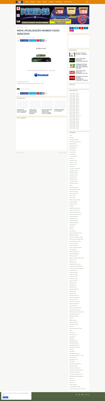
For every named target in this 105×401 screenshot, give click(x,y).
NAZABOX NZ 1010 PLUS (74, 301)
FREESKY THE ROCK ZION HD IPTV (76, 258)
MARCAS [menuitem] (32, 2)
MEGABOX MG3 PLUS (73, 289)
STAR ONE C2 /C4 (73, 334)
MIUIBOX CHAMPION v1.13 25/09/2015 (59, 110)
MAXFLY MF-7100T (73, 276)
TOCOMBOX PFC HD (73, 359)
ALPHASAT (71, 137)
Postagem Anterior (20, 152)
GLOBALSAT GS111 (73, 270)
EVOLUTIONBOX (72, 249)
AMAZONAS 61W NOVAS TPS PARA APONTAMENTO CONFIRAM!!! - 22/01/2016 (82, 78)
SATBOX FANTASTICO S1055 (75, 328)
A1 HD (70, 135)
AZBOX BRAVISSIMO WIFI (74, 189)
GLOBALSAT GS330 (73, 274)
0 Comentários (31, 37)
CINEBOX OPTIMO (73, 218)
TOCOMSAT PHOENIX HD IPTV (75, 374)
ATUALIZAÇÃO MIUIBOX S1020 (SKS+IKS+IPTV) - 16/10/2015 (33, 111)
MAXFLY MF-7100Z (73, 278)
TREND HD (71, 378)
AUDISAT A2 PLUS (73, 162)
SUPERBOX (71, 339)
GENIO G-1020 (72, 260)
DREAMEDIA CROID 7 (74, 235)
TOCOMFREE (72, 361)
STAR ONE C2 (72, 332)
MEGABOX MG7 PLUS (73, 295)
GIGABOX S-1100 (73, 262)
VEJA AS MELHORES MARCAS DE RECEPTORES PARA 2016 (82, 60)
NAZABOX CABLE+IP (73, 299)
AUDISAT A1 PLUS (73, 160)
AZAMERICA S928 (73, 181)
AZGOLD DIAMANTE (73, 193)
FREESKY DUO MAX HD (74, 251)
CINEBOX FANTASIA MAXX (75, 212)
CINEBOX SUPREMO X (74, 222)
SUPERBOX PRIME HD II (74, 345)
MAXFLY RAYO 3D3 (73, 280)
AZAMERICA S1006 (73, 173)
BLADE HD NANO (73, 204)
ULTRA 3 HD (72, 382)
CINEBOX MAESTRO (73, 216)
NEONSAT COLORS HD (74, 303)
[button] (5, 397)
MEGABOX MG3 (72, 287)
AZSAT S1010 (72, 198)
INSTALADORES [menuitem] (68, 2)
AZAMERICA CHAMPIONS (74, 168)
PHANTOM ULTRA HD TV (74, 314)
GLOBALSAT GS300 (73, 272)
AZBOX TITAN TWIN (73, 191)
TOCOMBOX (72, 351)
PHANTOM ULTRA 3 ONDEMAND (76, 312)
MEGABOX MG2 (72, 285)
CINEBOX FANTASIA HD (74, 210)
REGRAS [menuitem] (45, 2)
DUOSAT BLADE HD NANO (75, 241)
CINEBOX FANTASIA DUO (74, 208)
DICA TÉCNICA (72, 231)
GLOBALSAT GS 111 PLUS (74, 264)
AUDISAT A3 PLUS (73, 164)
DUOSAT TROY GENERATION (75, 247)
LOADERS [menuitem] (51, 2)
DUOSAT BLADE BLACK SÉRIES (76, 237)
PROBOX (71, 318)
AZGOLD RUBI (72, 195)
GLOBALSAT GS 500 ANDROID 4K (76, 268)
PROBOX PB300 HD (73, 322)
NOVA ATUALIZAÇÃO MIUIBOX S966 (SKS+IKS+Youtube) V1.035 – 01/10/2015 (47, 111)
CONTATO (71, 227)
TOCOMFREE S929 (73, 366)
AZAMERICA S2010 (73, 175)
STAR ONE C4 (72, 337)
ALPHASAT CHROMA (73, 139)
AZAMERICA (72, 166)
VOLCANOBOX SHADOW (74, 386)
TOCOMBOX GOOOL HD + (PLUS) (76, 355)
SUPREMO (71, 349)
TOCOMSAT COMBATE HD (75, 368)
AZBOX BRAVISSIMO (73, 187)
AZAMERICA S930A (73, 183)
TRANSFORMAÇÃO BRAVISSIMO (76, 376)
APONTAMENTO (72, 148)
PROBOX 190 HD (73, 320)
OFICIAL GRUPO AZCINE (74, 310)
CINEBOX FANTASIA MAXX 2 (75, 214)
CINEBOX (71, 206)
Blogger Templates (25, 399)
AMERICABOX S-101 (73, 146)
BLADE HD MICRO (73, 202)
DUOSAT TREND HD (73, 245)
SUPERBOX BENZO (73, 341)
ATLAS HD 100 (72, 152)
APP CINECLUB (72, 150)
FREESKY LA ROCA (73, 256)
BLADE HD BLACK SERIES (74, 200)
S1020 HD (27, 89)
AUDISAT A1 (72, 158)
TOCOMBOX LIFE (73, 357)
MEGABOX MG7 (72, 293)
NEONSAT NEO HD (73, 305)
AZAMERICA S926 (73, 179)
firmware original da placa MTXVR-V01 (77, 388)
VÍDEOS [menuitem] (38, 2)
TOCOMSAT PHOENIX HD (74, 372)
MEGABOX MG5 (72, 291)
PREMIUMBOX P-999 (73, 316)
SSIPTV (70, 330)
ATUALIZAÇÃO (72, 154)
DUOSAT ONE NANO (73, 243)
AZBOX (70, 185)
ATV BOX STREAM (73, 156)
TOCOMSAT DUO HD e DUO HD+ (76, 370)
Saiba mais (10, 394)
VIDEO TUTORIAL (73, 384)
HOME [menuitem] (26, 2)
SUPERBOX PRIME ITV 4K (74, 347)
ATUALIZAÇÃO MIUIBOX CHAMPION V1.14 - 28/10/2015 (22, 111)
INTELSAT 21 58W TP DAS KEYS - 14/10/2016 (81, 53)
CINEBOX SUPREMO (73, 220)
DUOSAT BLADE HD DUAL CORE (76, 239)
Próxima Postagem (62, 152)
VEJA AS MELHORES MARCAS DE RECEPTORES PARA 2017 (82, 72)
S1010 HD (71, 326)
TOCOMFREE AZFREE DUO (75, 364)
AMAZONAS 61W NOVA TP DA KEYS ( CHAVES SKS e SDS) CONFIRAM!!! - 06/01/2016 (82, 66)
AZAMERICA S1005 (73, 170)
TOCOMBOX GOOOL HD (74, 353)
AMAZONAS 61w (73, 143)
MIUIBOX (25, 27)
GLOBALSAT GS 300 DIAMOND (76, 266)
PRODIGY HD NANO (73, 324)
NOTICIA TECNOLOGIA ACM (75, 307)
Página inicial (20, 27)
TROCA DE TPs (72, 380)
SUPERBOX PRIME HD (74, 343)
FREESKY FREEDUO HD (74, 254)
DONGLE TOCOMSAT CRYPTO (75, 233)
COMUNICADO (72, 224)
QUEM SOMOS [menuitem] (58, 2)
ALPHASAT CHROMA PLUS (75, 141)
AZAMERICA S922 (73, 177)
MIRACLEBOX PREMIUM (74, 297)
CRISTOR (71, 229)
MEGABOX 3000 (72, 283)
